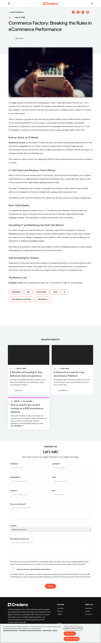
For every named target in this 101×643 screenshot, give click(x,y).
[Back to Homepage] (50, 3)
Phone (54, 477)
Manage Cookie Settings (73, 631)
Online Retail (43, 299)
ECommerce (16, 292)
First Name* (14, 464)
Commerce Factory (17, 142)
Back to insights (16, 12)
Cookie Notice (47, 633)
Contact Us (88, 614)
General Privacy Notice (10, 633)
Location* (13, 526)
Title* (54, 491)
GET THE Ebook (17, 428)
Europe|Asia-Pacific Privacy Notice (30, 633)
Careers (87, 611)
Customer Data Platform (21, 299)
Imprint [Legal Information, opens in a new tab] (55, 633)
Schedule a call (15, 283)
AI (64, 292)
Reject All (69, 636)
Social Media (41, 292)
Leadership (88, 608)
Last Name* (56, 464)
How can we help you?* (18, 504)
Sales (55, 292)
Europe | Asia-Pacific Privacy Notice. (78, 577)
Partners (60, 611)
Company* (13, 491)
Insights (59, 614)
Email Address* (15, 477)
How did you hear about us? (19, 539)
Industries (60, 608)
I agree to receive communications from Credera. (34, 569)
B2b (28, 292)
